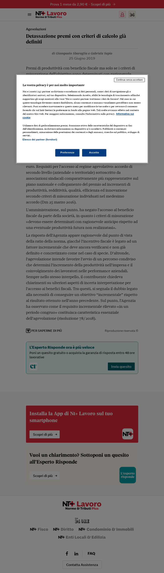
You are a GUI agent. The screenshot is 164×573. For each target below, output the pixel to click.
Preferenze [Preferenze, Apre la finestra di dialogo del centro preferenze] (67, 152)
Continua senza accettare (129, 80)
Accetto (94, 152)
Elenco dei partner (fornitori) (40, 139)
